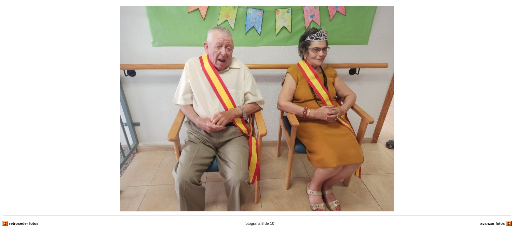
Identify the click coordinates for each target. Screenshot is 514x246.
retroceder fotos (20, 223)
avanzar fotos (496, 223)
